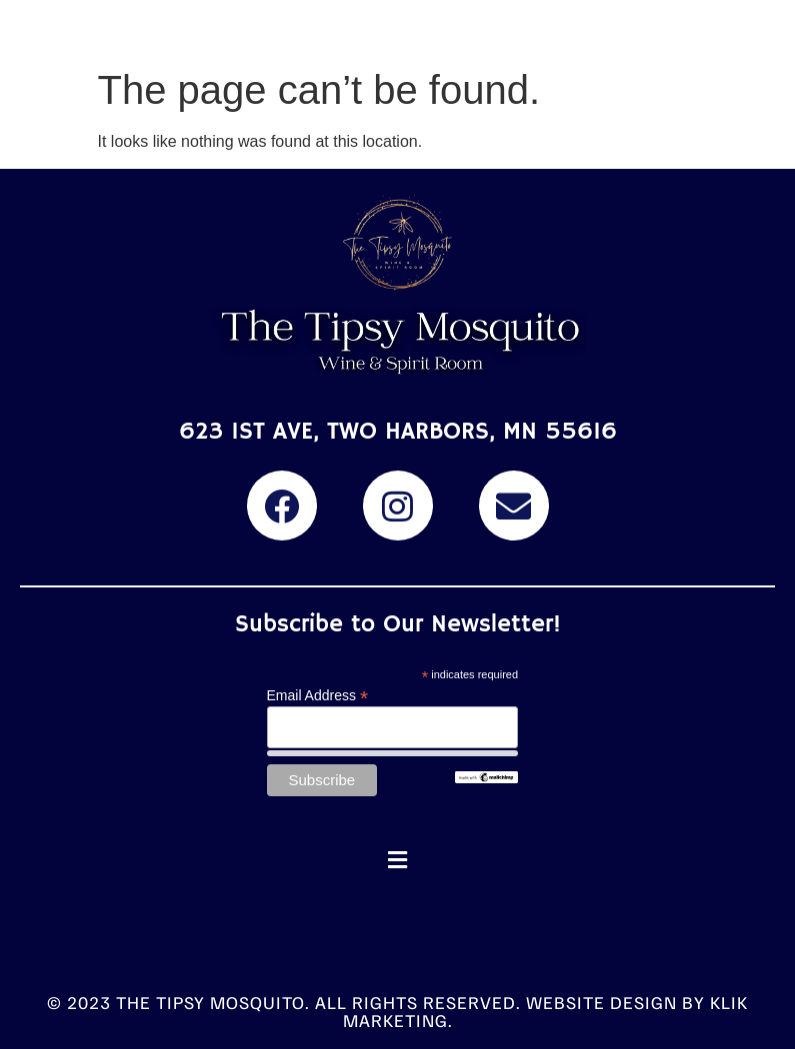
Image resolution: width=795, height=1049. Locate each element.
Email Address (318, 694)
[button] (398, 859)
